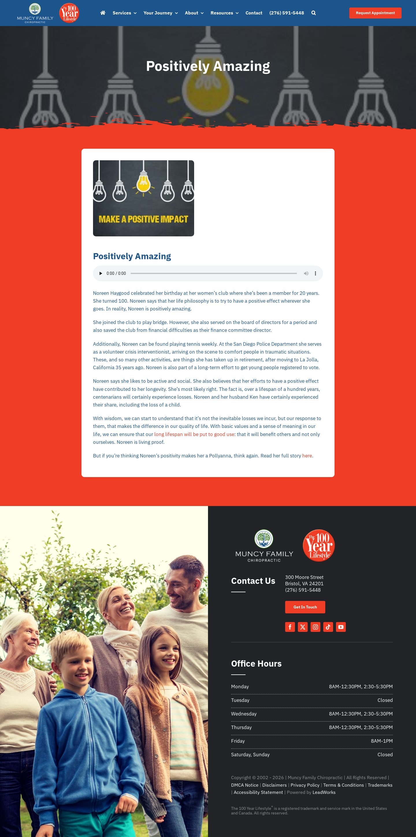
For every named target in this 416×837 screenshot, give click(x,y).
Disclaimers (274, 785)
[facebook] (290, 627)
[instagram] (315, 627)
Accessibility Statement (258, 792)
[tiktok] (328, 627)
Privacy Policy (305, 785)
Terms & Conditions (343, 785)
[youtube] (341, 627)
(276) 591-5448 (303, 590)
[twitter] (303, 627)
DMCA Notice (245, 785)
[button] (313, 13)
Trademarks (380, 785)
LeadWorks (324, 792)
